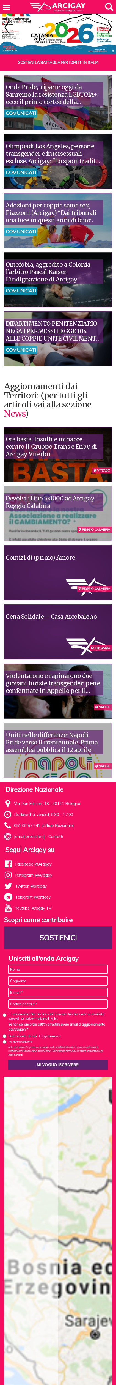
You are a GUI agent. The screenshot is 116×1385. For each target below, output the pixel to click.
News (14, 407)
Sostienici (58, 931)
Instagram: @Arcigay (33, 869)
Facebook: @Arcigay (33, 858)
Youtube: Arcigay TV (33, 902)
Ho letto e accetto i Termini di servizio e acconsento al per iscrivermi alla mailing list (56, 1010)
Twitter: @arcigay (31, 880)
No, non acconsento (20, 1036)
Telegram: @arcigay (33, 891)
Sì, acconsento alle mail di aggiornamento (34, 1030)
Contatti (55, 830)
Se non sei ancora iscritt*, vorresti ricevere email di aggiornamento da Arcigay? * (56, 1020)
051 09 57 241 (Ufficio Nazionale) (44, 819)
